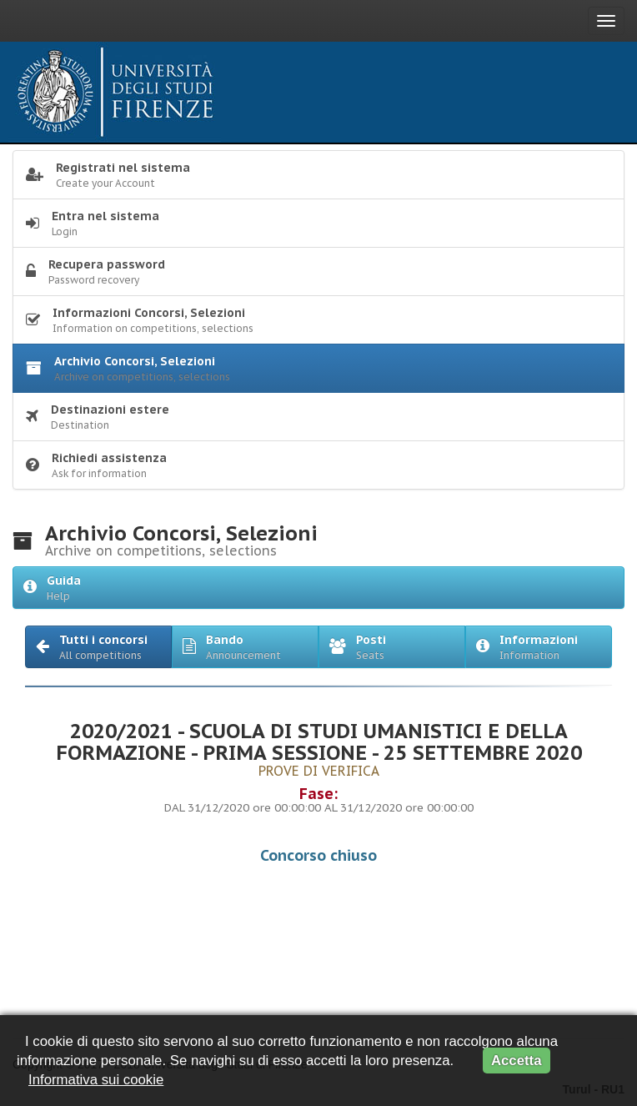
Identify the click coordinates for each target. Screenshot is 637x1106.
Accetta (516, 1060)
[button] (98, 647)
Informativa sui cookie (95, 1080)
